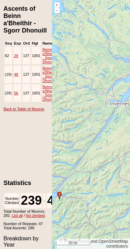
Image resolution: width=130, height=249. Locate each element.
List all (17, 215)
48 (16, 74)
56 (16, 93)
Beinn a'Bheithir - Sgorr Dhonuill (50, 55)
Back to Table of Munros (23, 109)
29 (16, 56)
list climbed (35, 215)
